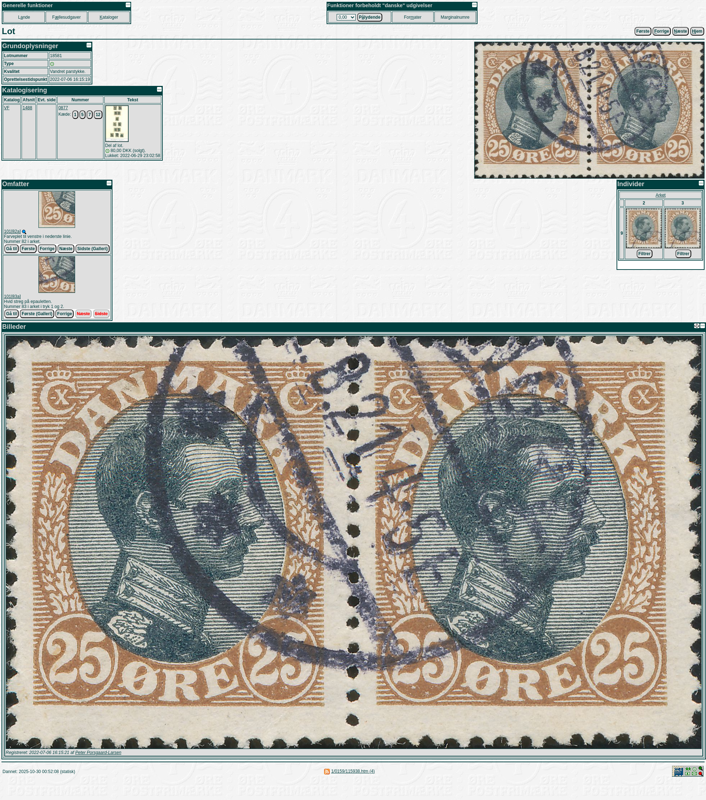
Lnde (24, 17)
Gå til (11, 248)
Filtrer (644, 253)
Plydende (369, 17)
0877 (63, 107)
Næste (66, 248)
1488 (27, 107)
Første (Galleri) (37, 313)
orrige (661, 31)
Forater (412, 17)
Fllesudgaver (66, 17)
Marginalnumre (455, 17)
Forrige (47, 248)
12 (98, 114)
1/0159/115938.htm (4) (353, 771)
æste (680, 31)
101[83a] (12, 296)
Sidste (101, 313)
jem (697, 31)
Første (643, 31)
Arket (661, 195)
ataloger (109, 17)
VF (6, 107)
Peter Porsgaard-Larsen (98, 752)
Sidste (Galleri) (92, 248)
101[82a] (12, 231)
